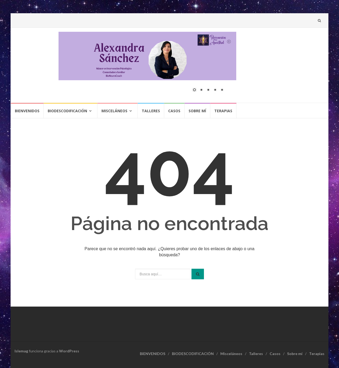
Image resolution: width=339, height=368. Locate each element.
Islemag (21, 351)
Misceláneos (114, 110)
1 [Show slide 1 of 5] (194, 90)
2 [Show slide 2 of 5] (201, 90)
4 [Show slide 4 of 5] (215, 90)
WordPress (69, 351)
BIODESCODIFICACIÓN (67, 110)
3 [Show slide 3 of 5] (208, 90)
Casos (174, 110)
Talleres (151, 110)
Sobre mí (197, 110)
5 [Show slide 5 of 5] (222, 90)
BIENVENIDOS (27, 110)
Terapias (223, 110)
